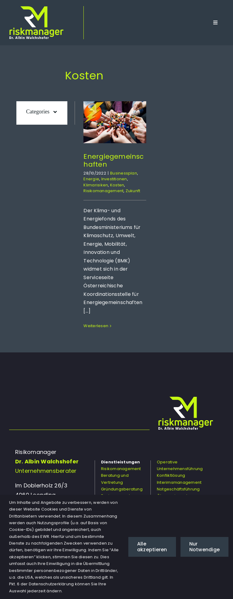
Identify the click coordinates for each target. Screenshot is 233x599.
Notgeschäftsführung (178, 489)
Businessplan (123, 173)
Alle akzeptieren (152, 546)
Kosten (117, 185)
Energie (91, 179)
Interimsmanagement (179, 482)
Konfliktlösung (171, 475)
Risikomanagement (103, 191)
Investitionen (114, 179)
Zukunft (133, 191)
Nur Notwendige (204, 546)
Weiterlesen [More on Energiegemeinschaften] (95, 326)
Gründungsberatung (122, 489)
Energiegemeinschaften (113, 160)
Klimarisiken (95, 185)
